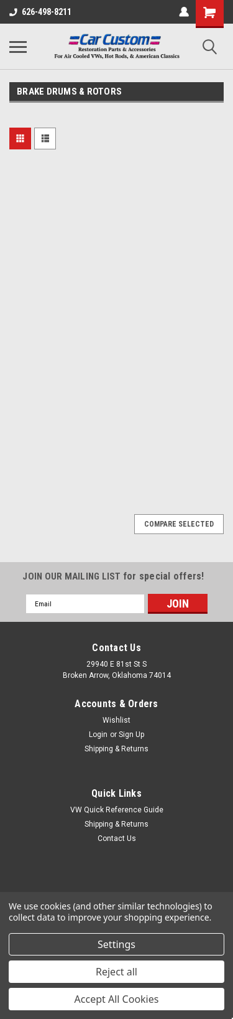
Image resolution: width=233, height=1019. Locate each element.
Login (98, 734)
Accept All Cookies (117, 999)
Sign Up (131, 734)
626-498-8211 (40, 12)
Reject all (116, 972)
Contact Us (117, 838)
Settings (116, 944)
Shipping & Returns (116, 748)
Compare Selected (179, 524)
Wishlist (116, 720)
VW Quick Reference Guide (116, 809)
